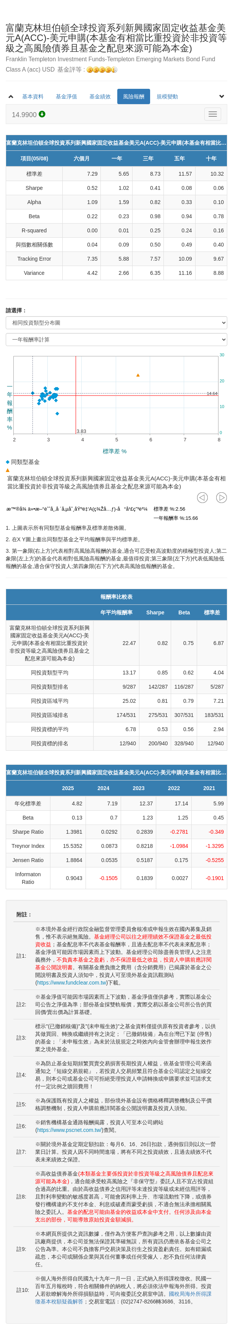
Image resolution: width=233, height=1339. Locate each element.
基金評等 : (87, 70)
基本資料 (33, 96)
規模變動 (167, 96)
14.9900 (28, 115)
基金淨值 (66, 96)
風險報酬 (133, 96)
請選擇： (16, 310)
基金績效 (100, 96)
